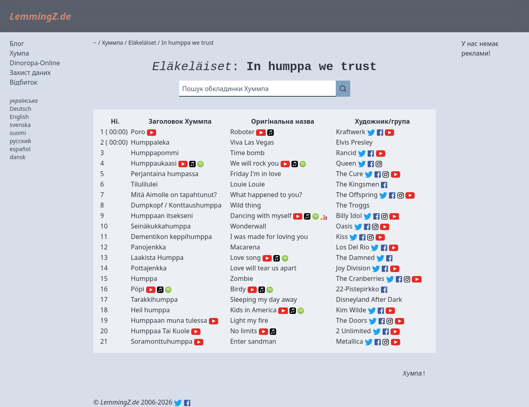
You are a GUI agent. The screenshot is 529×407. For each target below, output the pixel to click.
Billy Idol (349, 215)
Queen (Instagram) (379, 164)
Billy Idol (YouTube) (394, 216)
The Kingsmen (357, 184)
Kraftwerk (351, 131)
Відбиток (23, 82)
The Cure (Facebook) (377, 174)
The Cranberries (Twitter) (390, 279)
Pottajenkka (149, 268)
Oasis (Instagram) (375, 227)
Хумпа (19, 53)
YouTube (151, 132)
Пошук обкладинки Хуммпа (225, 88)
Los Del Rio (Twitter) (375, 248)
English (19, 116)
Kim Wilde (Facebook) (381, 310)
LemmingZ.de (40, 16)
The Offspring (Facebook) (392, 195)
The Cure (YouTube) (395, 174)
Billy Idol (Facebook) (376, 216)
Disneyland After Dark (369, 299)
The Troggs (353, 205)
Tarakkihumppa (154, 299)
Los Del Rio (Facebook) (384, 248)
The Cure (349, 173)
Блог (17, 43)
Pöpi (137, 288)
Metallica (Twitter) (369, 342)
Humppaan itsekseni (162, 215)
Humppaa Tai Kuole (160, 330)
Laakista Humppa (157, 257)
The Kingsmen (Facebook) (384, 185)
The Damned (355, 257)
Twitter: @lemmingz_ (178, 403)
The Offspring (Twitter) (383, 195)
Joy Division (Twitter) (376, 269)
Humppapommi (155, 152)
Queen (346, 163)
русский (20, 141)
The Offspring (357, 194)
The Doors (351, 320)
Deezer (323, 216)
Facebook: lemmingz (187, 403)
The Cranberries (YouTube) (416, 279)
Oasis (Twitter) (358, 227)
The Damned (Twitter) (380, 258)
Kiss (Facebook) (362, 237)
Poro (138, 131)
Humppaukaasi (154, 163)
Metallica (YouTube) (395, 342)
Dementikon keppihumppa (171, 236)
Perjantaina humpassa (164, 173)
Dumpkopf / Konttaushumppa (176, 205)
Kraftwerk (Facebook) (380, 132)
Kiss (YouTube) (380, 237)
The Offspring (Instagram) (400, 195)
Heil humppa (150, 309)
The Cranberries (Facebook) (399, 279)
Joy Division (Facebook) (385, 269)
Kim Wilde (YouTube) (390, 310)
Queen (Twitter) (362, 164)
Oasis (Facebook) (367, 227)
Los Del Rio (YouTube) (393, 248)
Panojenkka (148, 247)
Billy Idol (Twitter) (368, 216)
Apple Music (270, 132)
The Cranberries (360, 278)
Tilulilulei (144, 184)
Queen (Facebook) (371, 164)
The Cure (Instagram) (385, 174)
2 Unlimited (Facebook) (385, 331)
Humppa (144, 278)
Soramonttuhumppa (161, 341)
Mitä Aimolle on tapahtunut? (174, 194)
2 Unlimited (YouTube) (395, 331)
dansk (17, 157)
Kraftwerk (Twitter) (371, 132)
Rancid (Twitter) (362, 153)
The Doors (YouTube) (399, 321)
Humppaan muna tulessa (169, 320)
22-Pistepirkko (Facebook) (384, 290)
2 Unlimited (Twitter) (377, 331)
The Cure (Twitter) (369, 174)
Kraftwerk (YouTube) (389, 132)
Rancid (346, 152)
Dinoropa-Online (35, 62)
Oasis (344, 226)
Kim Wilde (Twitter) (372, 310)
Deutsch (20, 108)
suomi (18, 133)
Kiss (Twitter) (353, 237)
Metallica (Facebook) (377, 342)
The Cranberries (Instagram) (407, 279)
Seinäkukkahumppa (161, 226)
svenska (20, 125)
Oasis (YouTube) (384, 227)
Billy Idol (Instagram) (384, 216)
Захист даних (30, 72)
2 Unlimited (353, 330)
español (20, 149)
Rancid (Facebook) (371, 153)
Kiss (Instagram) (370, 237)
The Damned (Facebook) (389, 258)
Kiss (342, 236)
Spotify (200, 164)
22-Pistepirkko (357, 288)
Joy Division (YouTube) (394, 269)
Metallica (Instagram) (385, 342)
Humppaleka (150, 142)
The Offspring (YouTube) (410, 195)
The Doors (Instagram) (389, 321)
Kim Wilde (351, 309)
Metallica (349, 341)
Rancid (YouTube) (380, 153)
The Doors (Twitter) (373, 321)
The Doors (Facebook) (381, 321)
